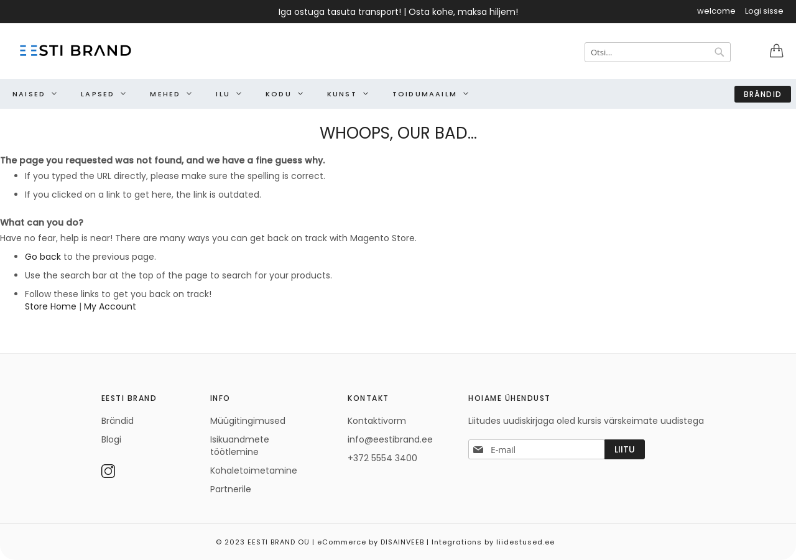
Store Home (50, 306)
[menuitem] (31, 94)
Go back (43, 256)
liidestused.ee (525, 542)
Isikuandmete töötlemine (239, 445)
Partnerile (230, 489)
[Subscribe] (624, 449)
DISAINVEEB (402, 542)
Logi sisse (764, 11)
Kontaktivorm (377, 421)
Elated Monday (783, 537)
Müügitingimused (247, 421)
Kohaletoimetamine (253, 470)
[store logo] (74, 50)
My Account (110, 306)
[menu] (398, 94)
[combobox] (658, 52)
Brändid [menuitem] (763, 94)
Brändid (117, 421)
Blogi (111, 439)
